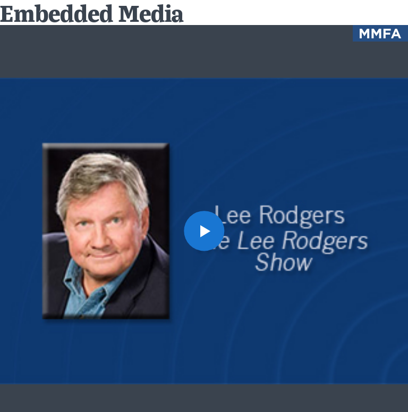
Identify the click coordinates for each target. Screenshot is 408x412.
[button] (203, 230)
